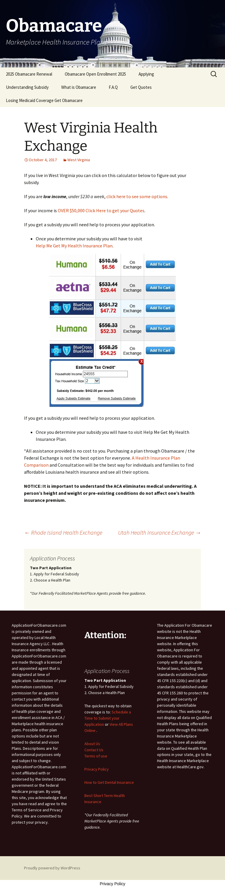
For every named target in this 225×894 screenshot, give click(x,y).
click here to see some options (136, 196)
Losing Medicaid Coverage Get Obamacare (44, 100)
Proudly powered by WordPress (52, 868)
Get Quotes (141, 87)
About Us (92, 743)
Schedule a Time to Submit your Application (107, 718)
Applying (146, 74)
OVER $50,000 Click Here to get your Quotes (101, 210)
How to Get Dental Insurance (109, 782)
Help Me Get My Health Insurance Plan (74, 246)
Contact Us (93, 749)
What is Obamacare (78, 87)
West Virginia (78, 159)
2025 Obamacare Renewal (29, 74)
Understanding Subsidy (27, 87)
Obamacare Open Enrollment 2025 (95, 74)
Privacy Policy (96, 769)
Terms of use (95, 756)
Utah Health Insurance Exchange (159, 532)
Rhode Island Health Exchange (63, 532)
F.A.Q (113, 87)
